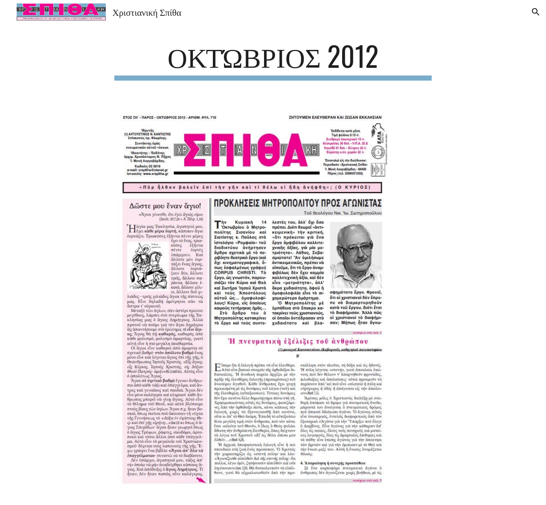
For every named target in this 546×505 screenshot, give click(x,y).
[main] (273, 60)
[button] (536, 12)
